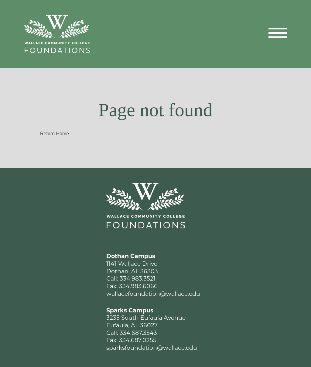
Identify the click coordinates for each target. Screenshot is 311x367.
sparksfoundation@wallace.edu (151, 347)
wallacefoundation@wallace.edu (153, 293)
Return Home (54, 133)
